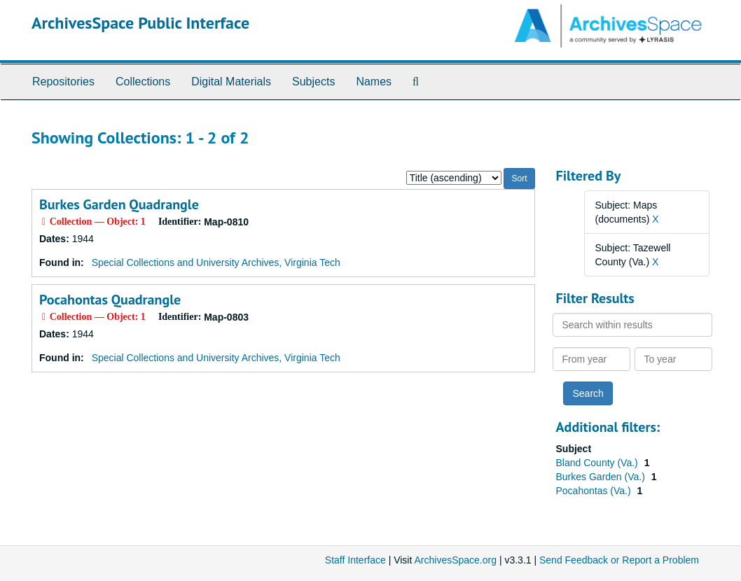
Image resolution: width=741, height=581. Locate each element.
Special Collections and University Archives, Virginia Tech (216, 262)
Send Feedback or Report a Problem (619, 560)
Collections (143, 82)
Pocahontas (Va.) (595, 490)
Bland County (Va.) (598, 462)
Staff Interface (355, 560)
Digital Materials (231, 82)
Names (374, 82)
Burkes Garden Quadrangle (119, 204)
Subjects (313, 82)
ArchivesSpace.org (455, 560)
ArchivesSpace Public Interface (140, 23)
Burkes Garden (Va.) (602, 476)
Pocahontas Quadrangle (110, 299)
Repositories (63, 82)
